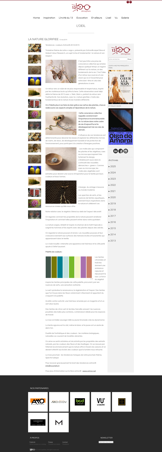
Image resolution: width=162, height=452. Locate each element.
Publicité (32, 442)
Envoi (129, 59)
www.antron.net (89, 371)
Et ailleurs (96, 18)
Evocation (82, 18)
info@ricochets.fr (52, 366)
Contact (65, 442)
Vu (116, 18)
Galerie (125, 18)
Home (36, 18)
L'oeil (108, 18)
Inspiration (49, 18)
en (130, 2)
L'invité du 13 (66, 18)
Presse (50, 442)
